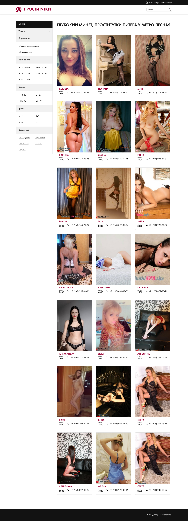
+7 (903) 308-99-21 (80, 424)
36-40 (39, 101)
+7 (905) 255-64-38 (80, 291)
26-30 (23, 101)
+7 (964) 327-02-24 (119, 225)
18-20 (23, 95)
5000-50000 (26, 79)
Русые (23, 150)
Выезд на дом (26, 52)
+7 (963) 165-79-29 (80, 225)
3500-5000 (41, 73)
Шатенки (24, 144)
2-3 (37, 116)
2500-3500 (25, 73)
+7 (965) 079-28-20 (158, 291)
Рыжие (39, 144)
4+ (37, 122)
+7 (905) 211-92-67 (80, 358)
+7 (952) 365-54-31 (119, 358)
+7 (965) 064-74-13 (119, 424)
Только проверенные (29, 46)
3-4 (22, 122)
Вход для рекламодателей (160, 3)
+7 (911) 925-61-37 (158, 159)
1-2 (22, 116)
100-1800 (25, 67)
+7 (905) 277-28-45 (119, 93)
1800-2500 (41, 67)
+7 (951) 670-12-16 (119, 159)
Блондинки (25, 138)
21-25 (39, 95)
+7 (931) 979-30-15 (119, 490)
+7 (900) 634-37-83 (119, 291)
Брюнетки (40, 138)
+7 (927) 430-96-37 (80, 93)
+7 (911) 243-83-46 (158, 490)
